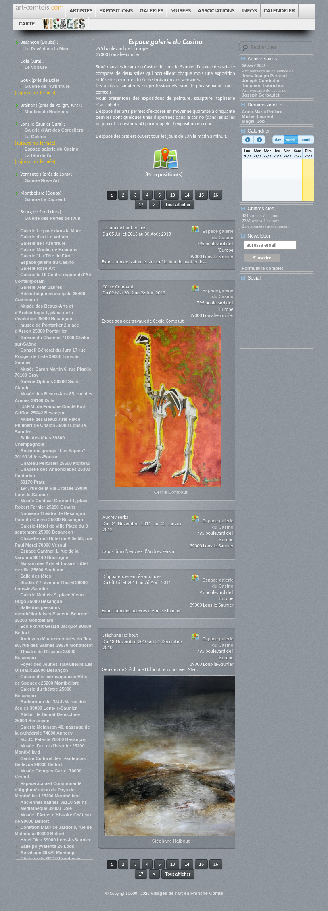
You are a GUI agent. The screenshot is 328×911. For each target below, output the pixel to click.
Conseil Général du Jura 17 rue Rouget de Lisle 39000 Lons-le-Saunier (50, 356)
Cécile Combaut (171, 492)
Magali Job (253, 121)
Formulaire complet (262, 268)
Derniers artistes (264, 105)
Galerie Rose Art (42, 180)
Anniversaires (262, 59)
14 (187, 195)
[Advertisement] (278, 317)
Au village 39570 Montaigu (48, 852)
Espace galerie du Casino (51, 149)
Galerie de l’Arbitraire (47, 86)
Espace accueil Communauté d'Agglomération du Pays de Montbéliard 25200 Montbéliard (48, 789)
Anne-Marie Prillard (262, 111)
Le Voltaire (36, 67)
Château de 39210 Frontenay (50, 858)
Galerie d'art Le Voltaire (44, 236)
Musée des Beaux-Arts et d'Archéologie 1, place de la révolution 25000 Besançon (44, 312)
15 (201, 195)
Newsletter (258, 236)
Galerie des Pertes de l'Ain (52, 218)
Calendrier (258, 131)
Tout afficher (178, 204)
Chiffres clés (260, 208)
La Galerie (35, 136)
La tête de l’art (40, 155)
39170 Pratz (32, 482)
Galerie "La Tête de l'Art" (46, 255)
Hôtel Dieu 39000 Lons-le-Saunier (55, 839)
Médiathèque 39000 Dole (46, 808)
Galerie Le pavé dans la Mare (50, 230)
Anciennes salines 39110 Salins (53, 802)
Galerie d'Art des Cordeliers (54, 130)
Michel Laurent (257, 116)
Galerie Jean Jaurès (41, 287)
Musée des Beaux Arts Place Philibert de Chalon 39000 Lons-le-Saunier (51, 425)
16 (215, 195)
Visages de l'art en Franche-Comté (186, 893)
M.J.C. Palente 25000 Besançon (53, 739)
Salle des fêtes (35, 576)
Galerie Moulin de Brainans (48, 249)
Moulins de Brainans (46, 111)
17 (141, 204)
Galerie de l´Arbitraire (43, 243)
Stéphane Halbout (171, 841)
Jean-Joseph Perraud (264, 75)
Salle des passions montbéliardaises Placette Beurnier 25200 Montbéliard (52, 613)
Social (254, 278)
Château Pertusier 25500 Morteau (55, 463)
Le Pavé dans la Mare (47, 48)
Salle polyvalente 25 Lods (47, 846)
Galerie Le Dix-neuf (45, 199)
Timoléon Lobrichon (263, 85)
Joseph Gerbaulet (260, 95)
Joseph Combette (260, 80)
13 (172, 195)
